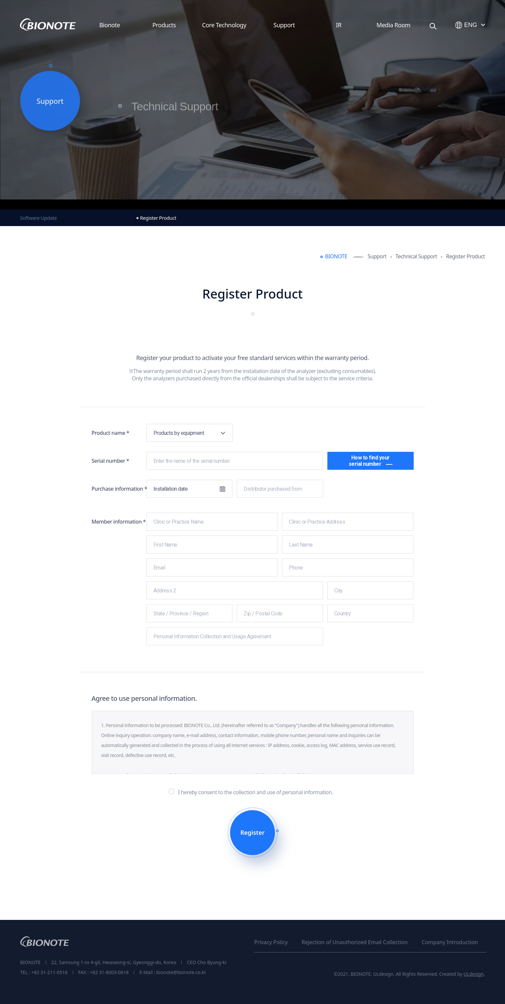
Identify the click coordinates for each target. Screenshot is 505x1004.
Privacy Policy (271, 942)
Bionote (109, 25)
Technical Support (174, 111)
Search (433, 26)
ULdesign (473, 974)
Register (252, 832)
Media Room (393, 25)
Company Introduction (450, 942)
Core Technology (224, 25)
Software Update (38, 217)
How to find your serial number (370, 460)
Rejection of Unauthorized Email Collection (354, 942)
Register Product (158, 217)
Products (164, 25)
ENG (466, 25)
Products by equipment (178, 433)
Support (284, 25)
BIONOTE (336, 256)
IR (338, 25)
